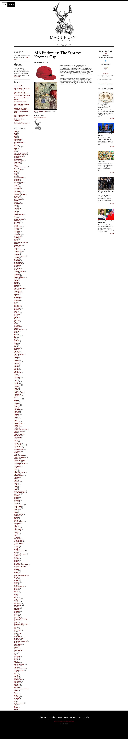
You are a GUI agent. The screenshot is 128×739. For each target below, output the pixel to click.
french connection (19, 329)
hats (35, 117)
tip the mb (17, 630)
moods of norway (19, 460)
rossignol (17, 548)
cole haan (17, 253)
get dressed (17, 336)
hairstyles (17, 351)
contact (16, 257)
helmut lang (17, 362)
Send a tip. (17, 76)
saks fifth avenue (19, 551)
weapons (16, 684)
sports (16, 589)
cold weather (18, 251)
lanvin (16, 406)
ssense (16, 591)
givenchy (17, 342)
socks (16, 583)
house (16, 371)
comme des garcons (20, 256)
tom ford (17, 636)
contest (16, 259)
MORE (112, 118)
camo (15, 223)
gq (15, 346)
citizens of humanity (20, 242)
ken (15, 397)
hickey (16, 366)
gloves (16, 343)
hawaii (16, 357)
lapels (16, 408)
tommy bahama (18, 638)
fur (15, 332)
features (16, 313)
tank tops (17, 611)
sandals (16, 555)
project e (16, 520)
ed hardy (16, 294)
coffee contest (18, 250)
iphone (16, 374)
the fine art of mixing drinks (20, 619)
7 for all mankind (19, 142)
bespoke (16, 196)
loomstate (17, 422)
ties (15, 627)
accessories (42, 117)
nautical (16, 474)
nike (15, 478)
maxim (16, 442)
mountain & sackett (20, 463)
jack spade (17, 382)
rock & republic (18, 541)
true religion (18, 650)
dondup (16, 289)
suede (16, 594)
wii (15, 692)
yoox (15, 704)
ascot (16, 168)
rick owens (17, 538)
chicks (16, 239)
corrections (17, 268)
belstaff (16, 187)
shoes (16, 572)
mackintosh (17, 426)
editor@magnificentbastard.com (106, 83)
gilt (15, 339)
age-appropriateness (20, 153)
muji (15, 468)
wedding (16, 685)
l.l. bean (16, 402)
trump (16, 652)
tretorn (16, 649)
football (16, 325)
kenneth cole (18, 399)
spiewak (16, 588)
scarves (16, 558)
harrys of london (19, 354)
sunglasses (17, 599)
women (16, 694)
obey (15, 488)
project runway (18, 521)
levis (15, 415)
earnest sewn (18, 293)
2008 (15, 131)
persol (16, 511)
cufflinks (17, 274)
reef (15, 535)
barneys (16, 180)
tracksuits (17, 645)
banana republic (19, 177)
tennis (16, 616)
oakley (16, 485)
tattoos (16, 614)
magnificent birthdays (20, 429)
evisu (15, 303)
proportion (17, 523)
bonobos (16, 208)
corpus (16, 266)
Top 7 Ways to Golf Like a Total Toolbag (21, 115)
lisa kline (16, 419)
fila (15, 316)
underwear (17, 665)
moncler (16, 458)
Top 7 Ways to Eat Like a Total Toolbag (21, 105)
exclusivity (17, 305)
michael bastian (19, 449)
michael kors (18, 451)
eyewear (16, 306)
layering (16, 411)
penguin (16, 509)
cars (15, 230)
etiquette (17, 300)
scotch (16, 561)
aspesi (16, 171)
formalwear (17, 326)
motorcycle (17, 462)
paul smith (17, 508)
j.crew (16, 379)
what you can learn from (21, 689)
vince (15, 673)
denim (16, 279)
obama (16, 486)
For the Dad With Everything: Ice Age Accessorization (104, 106)
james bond (17, 385)
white (16, 690)
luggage (16, 425)
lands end (17, 405)
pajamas (16, 497)
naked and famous (19, 472)
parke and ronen (19, 505)
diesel (16, 282)
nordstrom (17, 481)
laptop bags (17, 409)
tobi (15, 632)
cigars (16, 240)
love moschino (18, 423)
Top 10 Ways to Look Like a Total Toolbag (21, 89)
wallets (16, 678)
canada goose (18, 227)
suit (15, 596)
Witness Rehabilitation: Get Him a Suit (106, 192)
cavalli (16, 233)
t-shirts (16, 609)
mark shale (17, 439)
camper (16, 225)
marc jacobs (17, 435)
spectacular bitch (19, 586)
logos (15, 420)
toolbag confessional (20, 641)
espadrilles (17, 297)
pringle (16, 518)
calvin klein (17, 222)
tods (15, 635)
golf (15, 345)
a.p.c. (15, 145)
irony (15, 376)
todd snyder (18, 633)
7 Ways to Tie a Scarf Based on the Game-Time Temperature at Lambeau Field (21, 110)
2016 (15, 134)
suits (15, 597)
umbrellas (17, 662)
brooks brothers (19, 219)
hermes (16, 365)
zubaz (16, 709)
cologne (16, 254)
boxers (16, 216)
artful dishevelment (20, 167)
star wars (17, 593)
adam (15, 148)
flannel (16, 317)
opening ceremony (19, 491)
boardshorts (18, 203)
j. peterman (17, 377)
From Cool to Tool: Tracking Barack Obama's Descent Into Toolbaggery (22, 94)
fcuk (15, 311)
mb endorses (18, 448)
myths (16, 471)
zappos (16, 707)
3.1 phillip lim (18, 139)
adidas (16, 150)
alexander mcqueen (20, 154)
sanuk (16, 557)
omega (16, 489)
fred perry (17, 328)
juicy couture (18, 395)
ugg (15, 661)
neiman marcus (18, 475)
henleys (16, 363)
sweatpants (17, 603)
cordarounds (18, 263)
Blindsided (101, 161)
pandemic (17, 500)
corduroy (17, 265)
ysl (15, 706)
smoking (16, 580)
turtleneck (17, 656)
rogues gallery (18, 543)
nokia (16, 480)
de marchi (17, 276)
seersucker (17, 563)
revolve (16, 537)
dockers (16, 285)
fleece (16, 319)
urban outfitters (19, 670)
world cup (17, 697)
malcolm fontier (19, 431)
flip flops (16, 322)
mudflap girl (17, 466)
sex (15, 568)
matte (16, 440)
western (16, 687)
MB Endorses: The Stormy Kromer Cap (57, 55)
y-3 (15, 701)
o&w (15, 483)
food (15, 323)
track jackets (18, 644)
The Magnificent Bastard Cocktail (21, 98)
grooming (17, 348)
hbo (15, 359)
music (16, 469)
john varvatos (18, 392)
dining (16, 283)
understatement (19, 664)
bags (15, 173)
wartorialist (17, 681)
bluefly (16, 202)
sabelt (16, 549)
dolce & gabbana (19, 288)
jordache (16, 394)
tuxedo (16, 658)
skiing (16, 577)
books (16, 210)
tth (15, 655)
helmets (16, 360)
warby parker (18, 679)
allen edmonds (18, 156)
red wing (16, 534)
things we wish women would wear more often (21, 624)
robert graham (18, 540)
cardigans (17, 228)
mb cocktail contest (20, 445)
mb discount (18, 446)
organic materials (19, 492)
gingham (16, 340)
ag (15, 151)
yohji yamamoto (19, 703)
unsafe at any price (20, 669)
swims (16, 606)
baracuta (17, 179)
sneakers (17, 582)
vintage (16, 675)
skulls (16, 579)
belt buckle (17, 188)
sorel (15, 585)
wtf (15, 700)
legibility (16, 414)
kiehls (16, 400)
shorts (16, 574)
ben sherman (18, 191)
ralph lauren (17, 529)
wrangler (16, 698)
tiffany (16, 629)
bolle (15, 207)
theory (16, 622)
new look (17, 477)
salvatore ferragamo (20, 554)
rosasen (16, 546)
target (16, 612)
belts (15, 190)
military (16, 452)
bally (15, 176)
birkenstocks (18, 199)
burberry (16, 220)
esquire (16, 299)
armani (16, 165)
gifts (15, 337)
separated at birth (19, 566)
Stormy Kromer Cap (40, 111)
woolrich (16, 695)
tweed (16, 659)
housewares (17, 372)
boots (16, 211)
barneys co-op (18, 182)
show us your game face (21, 575)
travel (16, 647)
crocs (15, 273)
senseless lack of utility (21, 564)
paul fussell (17, 506)
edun (15, 296)
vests (15, 672)
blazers (16, 200)
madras (16, 428)
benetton (17, 193)
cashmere (17, 231)
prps (15, 525)
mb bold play (18, 443)
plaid (15, 512)
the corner (17, 617)
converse (17, 260)
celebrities (17, 234)
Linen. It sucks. (18, 86)
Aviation (105, 73)
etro (15, 302)
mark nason (17, 437)
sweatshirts (17, 605)
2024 (15, 137)
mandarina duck (19, 434)
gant (15, 334)
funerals (16, 331)
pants (16, 503)
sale (15, 552)
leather (16, 412)
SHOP (11, 5)
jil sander (17, 391)
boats (16, 205)
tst (15, 653)
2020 (15, 136)
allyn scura (17, 159)
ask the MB (17, 170)
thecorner (17, 621)
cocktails (17, 246)
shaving (16, 569)
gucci (15, 349)
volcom (16, 676)
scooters (16, 560)
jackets (16, 383)
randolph (17, 531)
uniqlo (16, 667)
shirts (16, 571)
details (16, 280)
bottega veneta (19, 214)
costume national (19, 271)
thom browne (18, 626)
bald (15, 174)
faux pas (16, 309)
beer (15, 185)
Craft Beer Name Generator (19, 119)
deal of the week (19, 277)
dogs (15, 286)
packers (16, 495)
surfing (16, 600)
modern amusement (20, 457)
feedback (17, 314)
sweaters (17, 602)
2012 (15, 133)
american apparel (19, 160)
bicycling (16, 197)
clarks (16, 243)
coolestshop (18, 262)
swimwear (17, 608)
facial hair (17, 308)
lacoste (16, 403)
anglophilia (17, 162)
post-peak (17, 515)
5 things (16, 140)
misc (15, 454)
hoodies (16, 369)
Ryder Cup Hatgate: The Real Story (106, 222)
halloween (17, 352)
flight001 (17, 320)
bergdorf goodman (20, 194)
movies (16, 465)
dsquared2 (17, 291)
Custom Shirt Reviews (20, 101)
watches (16, 682)
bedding (16, 184)
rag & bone (17, 528)
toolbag (16, 639)
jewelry (16, 389)
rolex (15, 544)
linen (15, 417)
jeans (15, 388)
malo (15, 432)
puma (15, 526)
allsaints (16, 157)
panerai (16, 502)
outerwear (17, 494)
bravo (16, 217)
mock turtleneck (19, 455)
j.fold (15, 380)
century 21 (17, 237)
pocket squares (18, 514)
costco (16, 269)
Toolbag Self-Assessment (22, 123)
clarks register (18, 245)
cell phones (17, 236)
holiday (16, 368)
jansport (16, 386)
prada (16, 517)
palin (15, 498)
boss (15, 213)
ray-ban (16, 532)
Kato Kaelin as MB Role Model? (106, 135)
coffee (16, 248)
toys (15, 642)
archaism (17, 164)
